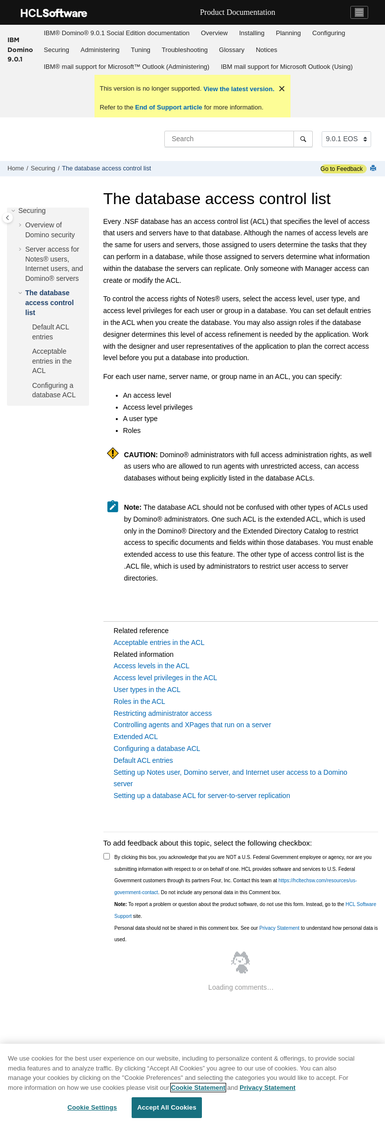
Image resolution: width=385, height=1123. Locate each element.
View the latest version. (237, 89)
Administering (100, 49)
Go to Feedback (342, 168)
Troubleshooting (185, 49)
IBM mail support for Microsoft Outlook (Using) (287, 66)
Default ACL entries (143, 760)
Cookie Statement (198, 1087)
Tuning (140, 49)
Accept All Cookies (166, 1107)
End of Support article (168, 107)
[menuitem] (116, 33)
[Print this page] (374, 168)
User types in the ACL (147, 690)
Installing (251, 33)
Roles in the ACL (139, 701)
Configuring (328, 33)
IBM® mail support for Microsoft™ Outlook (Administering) (127, 66)
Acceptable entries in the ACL (52, 360)
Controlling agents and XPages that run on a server (192, 725)
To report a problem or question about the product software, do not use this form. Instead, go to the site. (245, 910)
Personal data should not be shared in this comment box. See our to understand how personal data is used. (246, 934)
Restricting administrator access (163, 713)
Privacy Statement (279, 928)
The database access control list (106, 168)
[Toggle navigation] (359, 12)
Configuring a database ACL (157, 748)
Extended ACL (136, 737)
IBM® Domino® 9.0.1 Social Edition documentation (117, 33)
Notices (266, 49)
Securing (56, 49)
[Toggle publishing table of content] (7, 218)
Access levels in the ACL (152, 666)
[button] (14, 211)
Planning (288, 33)
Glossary (231, 49)
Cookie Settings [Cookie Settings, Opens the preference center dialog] (92, 1107)
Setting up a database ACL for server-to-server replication (202, 796)
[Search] (303, 139)
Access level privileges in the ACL (165, 678)
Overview (214, 33)
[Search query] (238, 139)
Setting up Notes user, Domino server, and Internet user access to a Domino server (230, 778)
